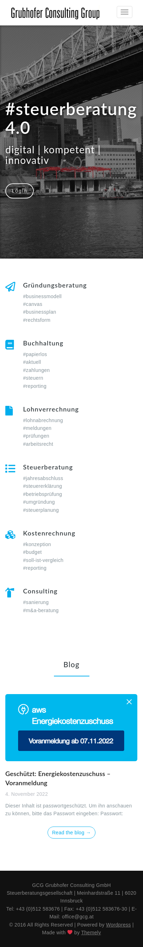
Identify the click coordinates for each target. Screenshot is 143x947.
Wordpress (118, 925)
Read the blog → (71, 832)
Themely (91, 932)
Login (19, 191)
